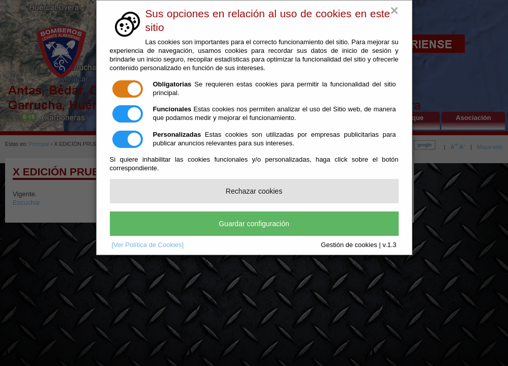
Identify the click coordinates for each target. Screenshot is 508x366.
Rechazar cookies (254, 191)
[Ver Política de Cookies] (148, 245)
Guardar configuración (254, 224)
